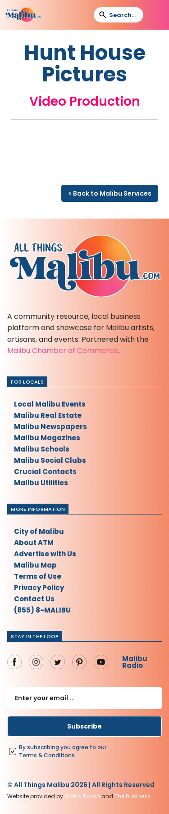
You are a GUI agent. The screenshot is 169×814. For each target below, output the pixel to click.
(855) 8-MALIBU (42, 610)
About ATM (34, 542)
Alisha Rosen (82, 796)
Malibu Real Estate (48, 415)
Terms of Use (37, 576)
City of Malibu (39, 531)
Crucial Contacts (45, 471)
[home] (23, 15)
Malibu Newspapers (50, 426)
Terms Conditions (47, 755)
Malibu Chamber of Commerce (62, 350)
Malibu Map (35, 565)
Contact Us (34, 599)
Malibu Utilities (41, 483)
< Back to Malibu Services (109, 193)
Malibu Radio (134, 662)
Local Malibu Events (50, 404)
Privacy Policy (39, 587)
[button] (156, 15)
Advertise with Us (45, 554)
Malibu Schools (41, 449)
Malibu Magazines (47, 438)
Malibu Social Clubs (50, 460)
